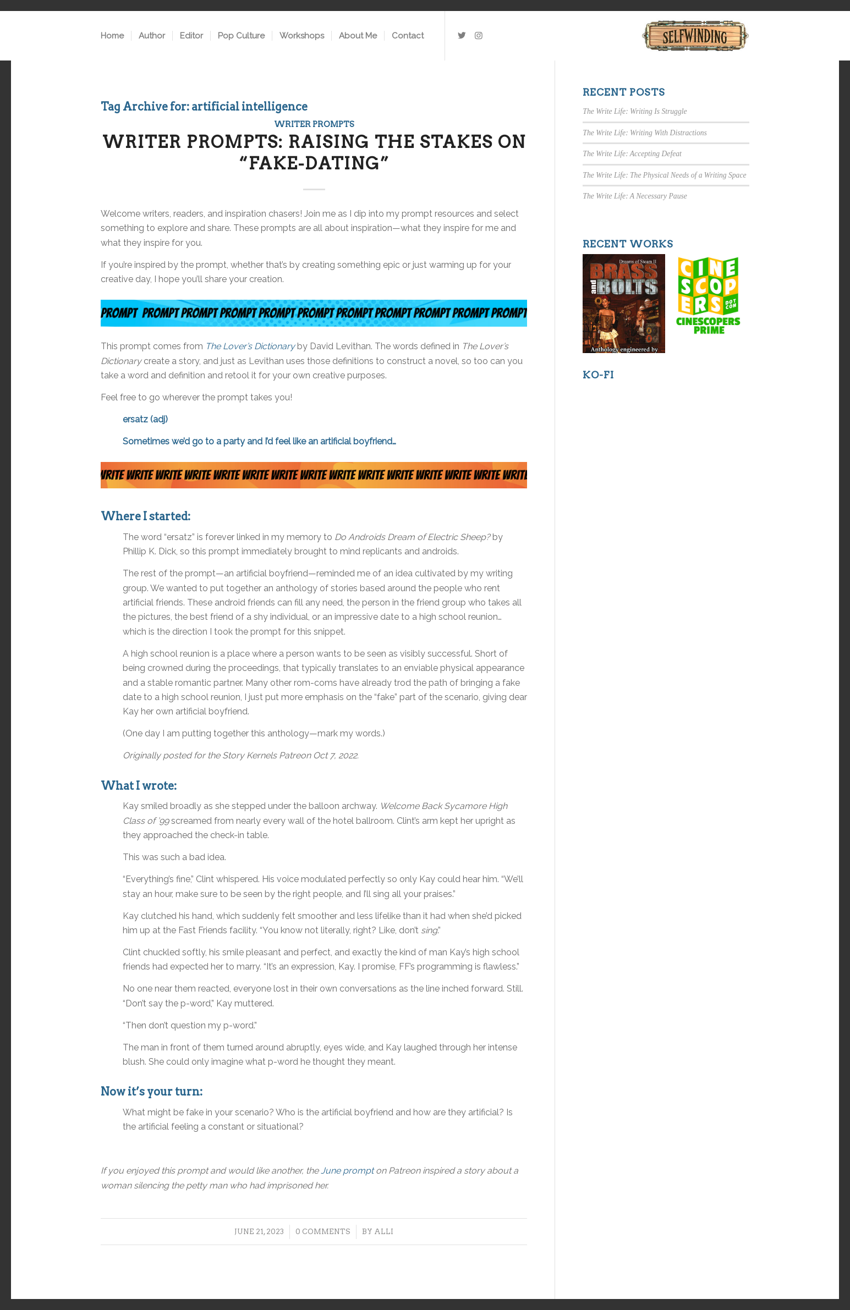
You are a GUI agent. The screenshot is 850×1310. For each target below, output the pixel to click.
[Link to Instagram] (478, 35)
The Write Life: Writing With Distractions (644, 133)
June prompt (347, 1170)
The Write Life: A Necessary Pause (635, 196)
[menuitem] (112, 35)
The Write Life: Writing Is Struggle (635, 111)
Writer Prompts (314, 124)
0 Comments (322, 1232)
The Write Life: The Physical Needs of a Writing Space (664, 175)
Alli (383, 1232)
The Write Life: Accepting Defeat (632, 154)
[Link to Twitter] (462, 35)
